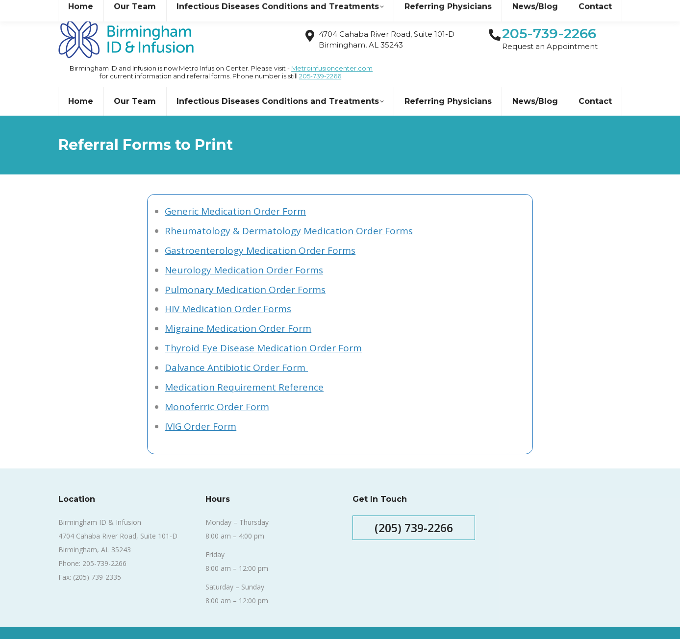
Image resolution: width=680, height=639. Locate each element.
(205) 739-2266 (414, 510)
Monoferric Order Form (217, 389)
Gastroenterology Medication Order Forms (260, 232)
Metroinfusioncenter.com (332, 50)
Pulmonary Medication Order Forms (245, 272)
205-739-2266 (320, 58)
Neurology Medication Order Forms (244, 252)
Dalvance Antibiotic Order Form (236, 350)
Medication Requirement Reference (244, 369)
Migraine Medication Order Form (238, 310)
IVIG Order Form (200, 408)
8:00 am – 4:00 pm (234, 518)
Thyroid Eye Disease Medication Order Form (263, 330)
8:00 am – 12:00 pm (236, 550)
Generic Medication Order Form (235, 193)
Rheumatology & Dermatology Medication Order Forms (289, 213)
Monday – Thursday (237, 504)
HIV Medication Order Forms (228, 291)
